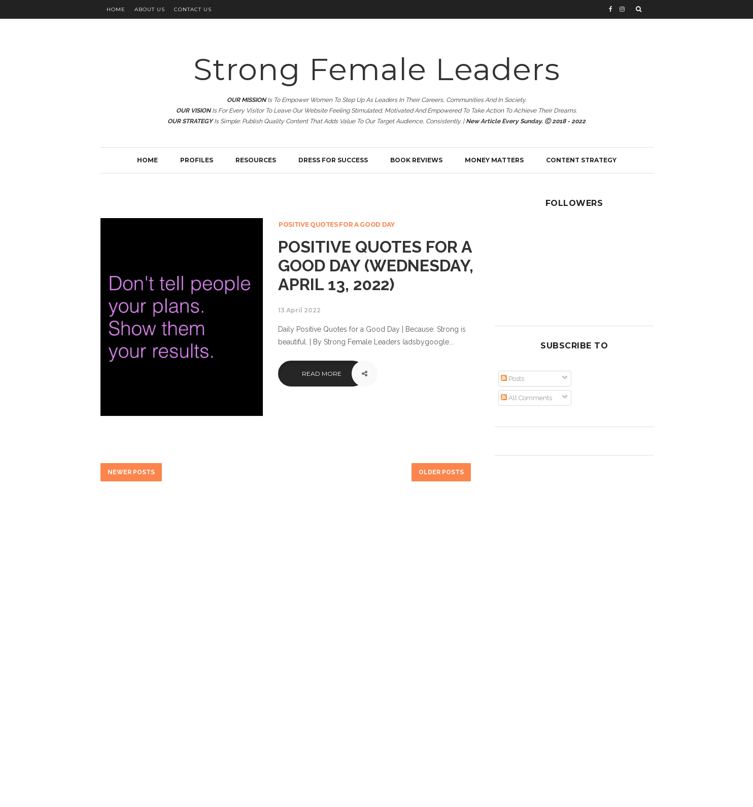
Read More (321, 373)
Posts (512, 378)
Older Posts (441, 472)
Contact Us (193, 9)
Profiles (196, 160)
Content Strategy (581, 160)
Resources (255, 160)
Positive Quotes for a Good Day (337, 224)
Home (116, 9)
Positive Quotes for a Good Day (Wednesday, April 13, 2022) (375, 265)
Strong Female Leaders (376, 69)
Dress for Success (333, 160)
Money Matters (494, 160)
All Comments (526, 398)
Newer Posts (131, 472)
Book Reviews (416, 160)
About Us (149, 9)
